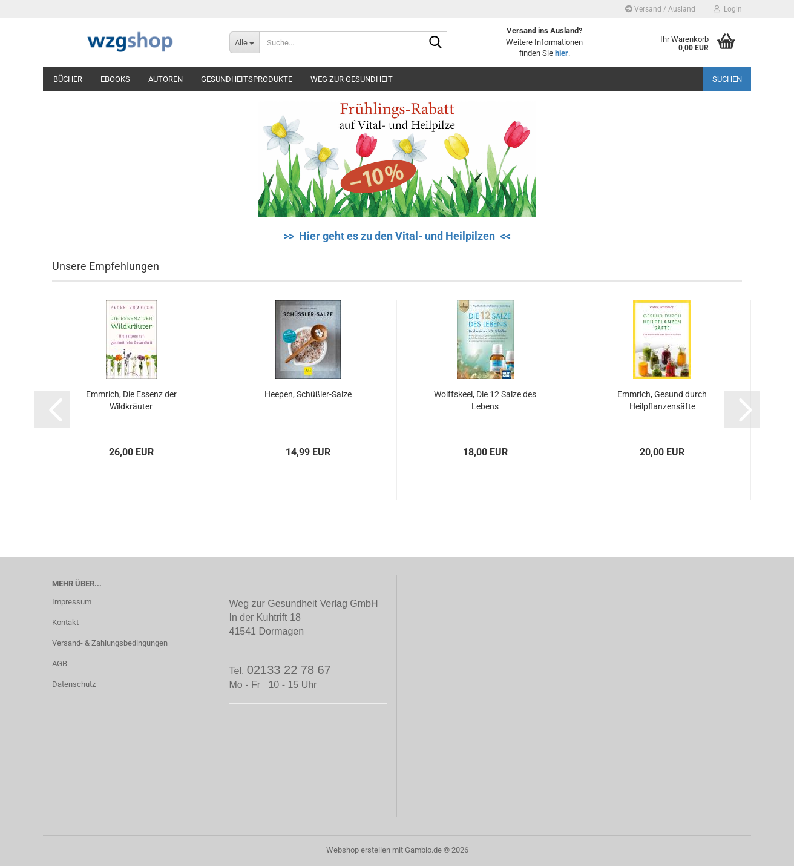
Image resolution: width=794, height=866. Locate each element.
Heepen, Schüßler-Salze (308, 394)
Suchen (727, 79)
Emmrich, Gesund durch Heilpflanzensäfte (662, 400)
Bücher (67, 79)
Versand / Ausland (660, 9)
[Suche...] (244, 42)
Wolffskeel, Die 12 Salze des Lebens (485, 400)
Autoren (165, 79)
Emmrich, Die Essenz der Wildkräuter (131, 400)
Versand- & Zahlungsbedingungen (110, 642)
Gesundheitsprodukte (246, 79)
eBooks (115, 79)
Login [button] (728, 9)
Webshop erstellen (358, 849)
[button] (52, 409)
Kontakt (65, 622)
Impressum (71, 601)
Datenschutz (74, 684)
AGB (59, 663)
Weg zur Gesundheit (351, 79)
